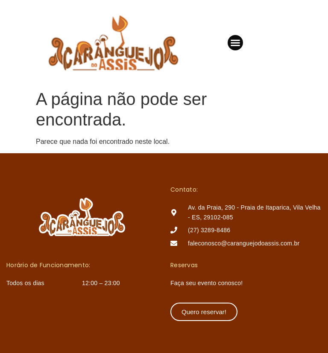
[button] (235, 42)
